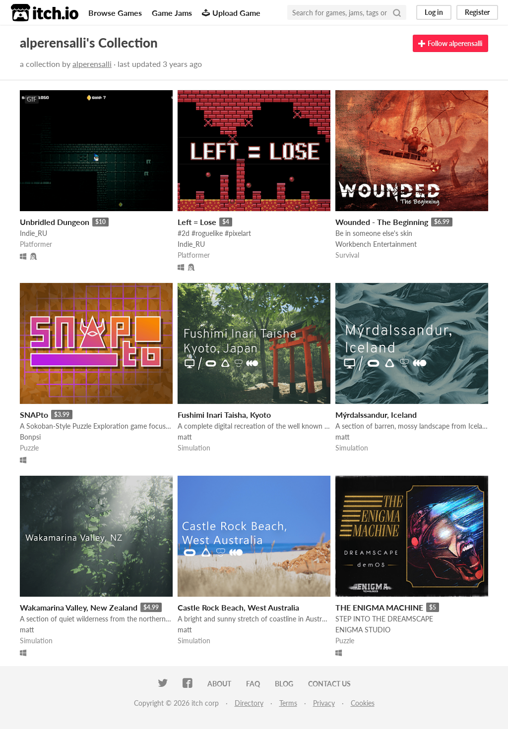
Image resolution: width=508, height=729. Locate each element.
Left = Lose (197, 221)
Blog (284, 683)
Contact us (329, 683)
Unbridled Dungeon (54, 221)
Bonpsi (30, 437)
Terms (288, 703)
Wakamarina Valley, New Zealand (78, 607)
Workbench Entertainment (376, 244)
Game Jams (172, 12)
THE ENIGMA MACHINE (379, 607)
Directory (249, 703)
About (219, 683)
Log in (434, 12)
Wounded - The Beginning (381, 221)
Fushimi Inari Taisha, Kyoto (224, 414)
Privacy (324, 703)
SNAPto (34, 414)
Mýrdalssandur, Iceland (376, 414)
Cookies (363, 703)
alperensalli (92, 63)
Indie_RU (33, 233)
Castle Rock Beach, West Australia (238, 607)
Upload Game (231, 12)
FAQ (253, 683)
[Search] (396, 12)
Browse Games (115, 12)
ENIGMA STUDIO (362, 629)
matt (185, 437)
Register (477, 12)
